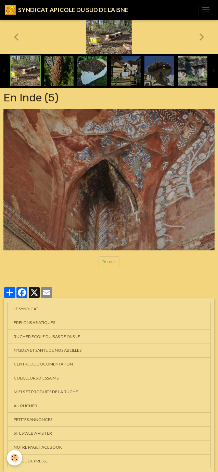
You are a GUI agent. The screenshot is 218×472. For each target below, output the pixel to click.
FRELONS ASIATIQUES (34, 322)
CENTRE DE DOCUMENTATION (43, 364)
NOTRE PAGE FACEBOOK (38, 447)
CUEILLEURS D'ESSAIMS (36, 378)
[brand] (66, 10)
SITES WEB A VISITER (33, 433)
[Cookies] (14, 457)
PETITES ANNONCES (33, 419)
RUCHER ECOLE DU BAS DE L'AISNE (47, 336)
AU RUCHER (25, 405)
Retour (108, 261)
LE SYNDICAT (26, 308)
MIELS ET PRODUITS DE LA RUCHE (46, 391)
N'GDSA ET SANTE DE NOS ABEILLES (47, 350)
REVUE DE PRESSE (31, 460)
